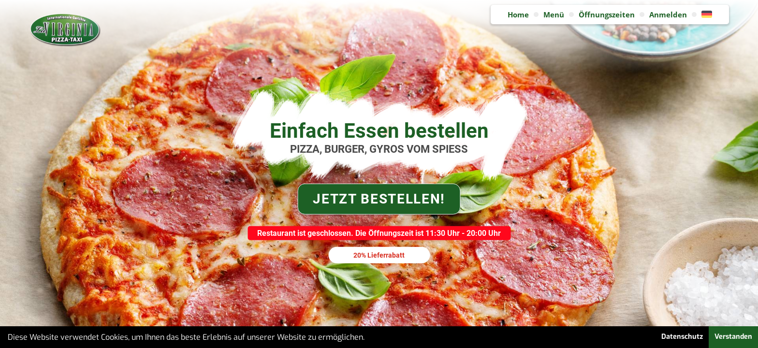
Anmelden (668, 14)
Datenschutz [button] (682, 336)
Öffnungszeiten (607, 14)
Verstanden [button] (733, 336)
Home (518, 14)
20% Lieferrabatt (379, 255)
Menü (553, 14)
